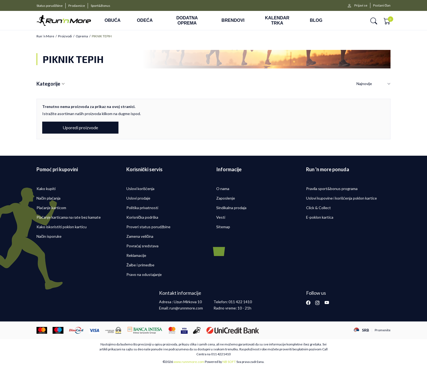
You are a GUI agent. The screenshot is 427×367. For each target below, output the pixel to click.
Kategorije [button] (50, 84)
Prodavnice (76, 6)
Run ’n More (45, 36)
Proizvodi (65, 36)
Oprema (82, 36)
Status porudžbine (49, 6)
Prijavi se (360, 5)
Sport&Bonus (100, 6)
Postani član (382, 5)
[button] (373, 20)
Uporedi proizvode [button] (80, 127)
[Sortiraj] (373, 84)
